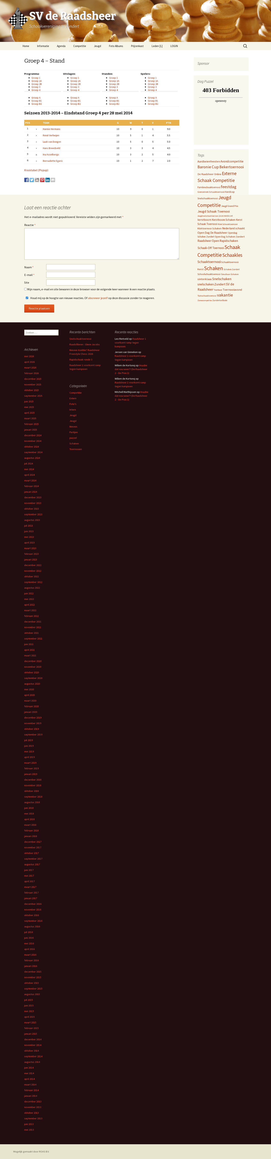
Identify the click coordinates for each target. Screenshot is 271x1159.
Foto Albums (116, 46)
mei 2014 (29, 1073)
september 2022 (33, 582)
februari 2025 (31, 424)
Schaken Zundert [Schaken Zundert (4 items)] (232, 269)
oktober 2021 (31, 632)
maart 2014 (30, 1084)
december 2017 (32, 841)
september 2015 (33, 988)
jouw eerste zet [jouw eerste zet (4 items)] (226, 216)
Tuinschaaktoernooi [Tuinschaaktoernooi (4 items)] (207, 295)
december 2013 (32, 1101)
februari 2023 (31, 553)
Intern (72, 409)
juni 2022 (29, 593)
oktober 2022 (31, 576)
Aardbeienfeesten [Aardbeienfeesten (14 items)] (209, 161)
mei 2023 (29, 537)
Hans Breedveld (51, 148)
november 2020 (32, 666)
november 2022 (32, 570)
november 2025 (32, 384)
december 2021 (32, 621)
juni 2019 (29, 745)
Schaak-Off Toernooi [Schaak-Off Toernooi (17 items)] (211, 248)
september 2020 (33, 678)
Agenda (61, 46)
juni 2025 (29, 401)
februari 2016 (31, 960)
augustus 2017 (32, 864)
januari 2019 (30, 774)
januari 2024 (30, 491)
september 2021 (33, 638)
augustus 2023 (32, 520)
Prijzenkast (137, 46)
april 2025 (29, 412)
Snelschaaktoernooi (80, 338)
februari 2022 (31, 616)
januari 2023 (30, 559)
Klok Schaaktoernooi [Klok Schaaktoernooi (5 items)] (228, 224)
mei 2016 (29, 943)
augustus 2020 (32, 683)
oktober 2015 (31, 983)
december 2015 (32, 971)
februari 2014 (31, 1090)
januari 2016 (30, 966)
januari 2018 (30, 836)
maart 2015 (30, 1022)
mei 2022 (29, 599)
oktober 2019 (31, 728)
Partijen (73, 432)
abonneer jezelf (98, 298)
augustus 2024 (32, 457)
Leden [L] (157, 46)
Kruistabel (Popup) (36, 170)
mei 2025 (29, 407)
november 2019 (32, 723)
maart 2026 (30, 367)
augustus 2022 (32, 587)
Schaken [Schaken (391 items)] (213, 268)
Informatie (43, 46)
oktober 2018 (31, 791)
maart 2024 (30, 480)
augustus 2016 (32, 926)
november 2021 (32, 627)
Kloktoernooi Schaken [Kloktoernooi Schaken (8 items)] (210, 228)
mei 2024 (29, 469)
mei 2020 (29, 689)
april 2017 (29, 881)
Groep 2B (37, 84)
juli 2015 (28, 999)
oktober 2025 (31, 390)
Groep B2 (37, 103)
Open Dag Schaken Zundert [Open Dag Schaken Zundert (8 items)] (230, 236)
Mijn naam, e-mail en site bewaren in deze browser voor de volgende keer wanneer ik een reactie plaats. (91, 289)
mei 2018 (29, 813)
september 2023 (33, 514)
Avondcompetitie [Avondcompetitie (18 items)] (231, 161)
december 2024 (32, 435)
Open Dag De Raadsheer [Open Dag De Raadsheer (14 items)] (212, 232)
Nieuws (73, 426)
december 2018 (32, 779)
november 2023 (32, 503)
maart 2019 (30, 762)
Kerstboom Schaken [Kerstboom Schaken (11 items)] (223, 219)
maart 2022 (30, 610)
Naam (29, 267)
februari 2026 (31, 373)
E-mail (29, 275)
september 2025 (33, 395)
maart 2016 (30, 954)
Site (26, 282)
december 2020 (32, 661)
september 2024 (33, 452)
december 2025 (32, 378)
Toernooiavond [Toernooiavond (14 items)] (232, 289)
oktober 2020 (31, 672)
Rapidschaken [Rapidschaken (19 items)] (229, 241)
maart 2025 (30, 418)
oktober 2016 (31, 915)
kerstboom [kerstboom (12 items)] (204, 219)
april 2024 (29, 474)
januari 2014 (30, 1095)
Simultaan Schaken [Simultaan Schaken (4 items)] (230, 274)
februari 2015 (31, 1028)
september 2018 (33, 796)
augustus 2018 (32, 802)
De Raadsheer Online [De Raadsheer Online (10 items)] (209, 174)
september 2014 (33, 1056)
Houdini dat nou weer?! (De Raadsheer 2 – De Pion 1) (131, 369)
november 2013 (32, 1107)
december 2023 (32, 497)
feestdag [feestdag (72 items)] (228, 186)
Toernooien (75, 449)
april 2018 (29, 819)
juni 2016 (29, 937)
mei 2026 (29, 356)
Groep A (36, 97)
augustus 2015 (32, 994)
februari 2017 (31, 892)
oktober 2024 (31, 446)
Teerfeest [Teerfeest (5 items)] (218, 289)
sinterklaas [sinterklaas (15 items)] (205, 279)
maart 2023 (30, 548)
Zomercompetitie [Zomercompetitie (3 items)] (205, 300)
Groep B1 (37, 100)
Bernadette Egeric (53, 160)
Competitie (79, 46)
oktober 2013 (31, 1112)
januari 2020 (30, 712)
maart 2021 (30, 655)
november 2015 (32, 977)
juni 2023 (29, 531)
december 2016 (32, 903)
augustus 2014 (32, 1062)
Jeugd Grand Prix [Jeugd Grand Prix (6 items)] (229, 206)
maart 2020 (30, 700)
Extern (72, 398)
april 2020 (29, 695)
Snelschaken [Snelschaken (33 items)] (221, 279)
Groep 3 (36, 87)
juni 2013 (29, 1124)
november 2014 (32, 1045)
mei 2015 (29, 1011)
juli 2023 (28, 525)
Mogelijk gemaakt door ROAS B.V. (31, 1151)
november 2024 (32, 441)
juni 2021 (29, 644)
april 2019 (29, 757)
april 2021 (29, 649)
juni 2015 (29, 1005)
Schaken (74, 443)
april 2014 (29, 1079)
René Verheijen (51, 135)
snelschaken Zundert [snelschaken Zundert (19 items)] (211, 284)
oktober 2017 (31, 853)
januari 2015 (30, 1033)
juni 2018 (29, 808)
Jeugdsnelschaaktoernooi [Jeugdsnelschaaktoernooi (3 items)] (208, 216)
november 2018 (32, 785)
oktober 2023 (31, 508)
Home (25, 46)
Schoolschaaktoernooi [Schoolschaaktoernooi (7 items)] (209, 274)
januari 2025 (30, 429)
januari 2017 (30, 898)
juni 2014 (29, 1067)
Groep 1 (36, 77)
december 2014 (32, 1039)
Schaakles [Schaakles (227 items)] (232, 255)
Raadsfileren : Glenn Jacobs (84, 344)
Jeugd (97, 46)
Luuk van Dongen (52, 141)
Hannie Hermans (51, 129)
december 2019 (32, 717)
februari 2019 (31, 768)
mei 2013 (29, 1129)
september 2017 (33, 858)
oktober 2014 (31, 1050)
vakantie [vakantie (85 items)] (225, 295)
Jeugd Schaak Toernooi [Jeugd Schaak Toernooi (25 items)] (214, 211)
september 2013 (33, 1118)
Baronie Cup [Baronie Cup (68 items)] (208, 166)
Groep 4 (36, 90)
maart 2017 (30, 887)
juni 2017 (29, 870)
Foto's (72, 404)
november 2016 (32, 909)
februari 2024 (31, 486)
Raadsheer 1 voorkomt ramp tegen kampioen (130, 342)
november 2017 (32, 847)
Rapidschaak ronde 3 (80, 359)
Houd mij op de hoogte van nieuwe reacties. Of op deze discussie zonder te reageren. (89, 298)
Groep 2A (37, 80)
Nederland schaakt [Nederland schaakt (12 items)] (233, 228)
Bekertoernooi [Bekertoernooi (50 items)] (231, 166)
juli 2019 (28, 740)
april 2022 (29, 604)
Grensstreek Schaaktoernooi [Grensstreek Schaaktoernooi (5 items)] (211, 191)
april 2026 (29, 362)
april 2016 (29, 949)
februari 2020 (31, 706)
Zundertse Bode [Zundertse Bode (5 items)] (219, 300)
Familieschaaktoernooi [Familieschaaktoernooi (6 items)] (209, 187)
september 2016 (33, 920)
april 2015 (29, 1016)
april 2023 (29, 542)
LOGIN (174, 46)
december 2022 (32, 565)
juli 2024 (28, 463)
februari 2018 (31, 830)
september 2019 (33, 734)
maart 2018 (30, 824)
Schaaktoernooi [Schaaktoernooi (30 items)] (209, 262)
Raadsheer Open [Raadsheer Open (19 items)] (208, 241)
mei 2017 (29, 875)
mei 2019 (29, 751)
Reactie (30, 225)
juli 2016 (28, 932)
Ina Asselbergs (51, 154)
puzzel (73, 437)
